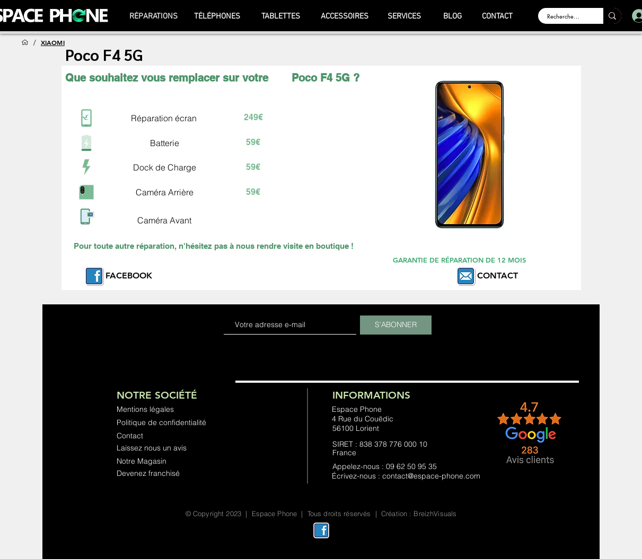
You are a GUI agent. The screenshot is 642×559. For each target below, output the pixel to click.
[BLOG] (453, 16)
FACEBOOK (128, 276)
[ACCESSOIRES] (344, 16)
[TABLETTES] (281, 16)
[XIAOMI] (53, 42)
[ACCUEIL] (24, 42)
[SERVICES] (404, 16)
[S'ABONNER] (396, 325)
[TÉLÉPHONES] (217, 16)
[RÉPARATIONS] (154, 16)
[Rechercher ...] (564, 16)
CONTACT (497, 276)
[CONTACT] (497, 16)
